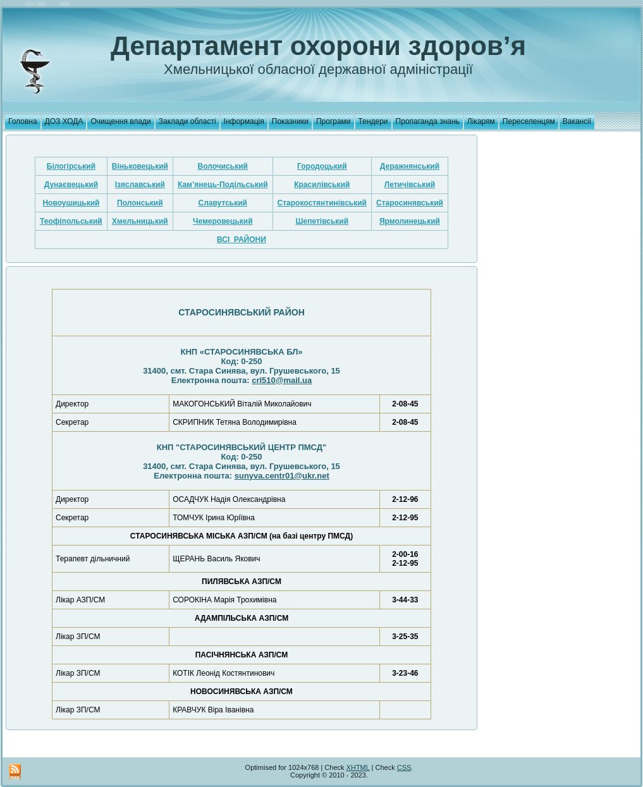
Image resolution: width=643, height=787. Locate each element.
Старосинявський (409, 202)
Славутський (223, 202)
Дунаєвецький (71, 184)
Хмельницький (140, 221)
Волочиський (223, 166)
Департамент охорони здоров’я (318, 46)
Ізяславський (140, 184)
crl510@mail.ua (282, 380)
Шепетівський (321, 221)
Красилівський (322, 184)
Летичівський (409, 184)
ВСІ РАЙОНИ (241, 239)
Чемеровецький (223, 221)
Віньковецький (140, 166)
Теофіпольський (71, 221)
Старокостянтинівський (322, 202)
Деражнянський (409, 166)
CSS (404, 767)
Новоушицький (70, 202)
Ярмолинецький (409, 221)
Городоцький (322, 166)
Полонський (140, 202)
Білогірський (71, 166)
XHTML (358, 767)
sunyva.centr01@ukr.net (282, 475)
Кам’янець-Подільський (223, 184)
